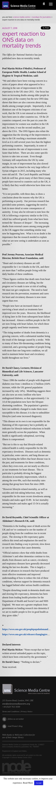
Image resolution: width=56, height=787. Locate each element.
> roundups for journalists (40, 17)
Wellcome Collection (23, 735)
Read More (28, 783)
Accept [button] (39, 783)
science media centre (21, 17)
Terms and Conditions (10, 711)
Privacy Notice (26, 711)
